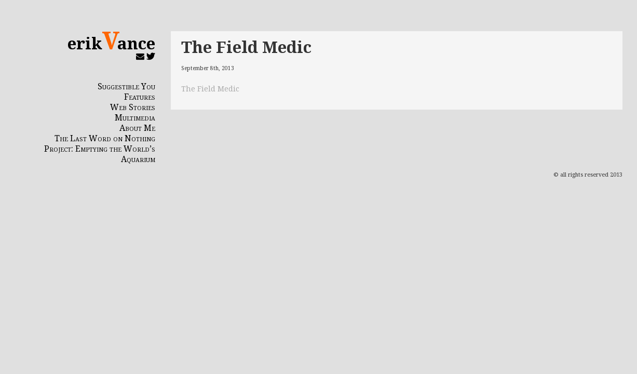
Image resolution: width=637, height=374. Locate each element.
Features (139, 96)
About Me (137, 127)
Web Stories (132, 107)
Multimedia (135, 117)
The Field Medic (246, 46)
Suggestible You (126, 86)
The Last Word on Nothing (105, 138)
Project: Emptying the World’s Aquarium (99, 154)
